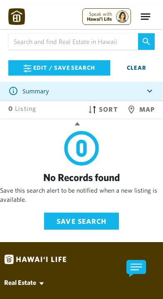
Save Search (81, 221)
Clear (136, 67)
